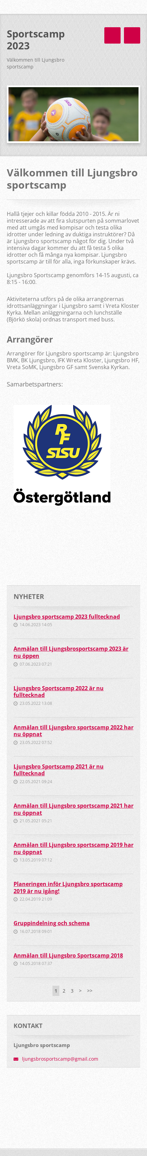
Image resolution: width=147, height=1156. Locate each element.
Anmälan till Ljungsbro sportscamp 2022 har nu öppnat (73, 731)
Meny (132, 35)
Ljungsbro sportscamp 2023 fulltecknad (67, 616)
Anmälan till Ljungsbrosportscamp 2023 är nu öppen (71, 652)
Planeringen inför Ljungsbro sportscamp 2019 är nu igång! (68, 887)
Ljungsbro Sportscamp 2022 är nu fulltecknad (59, 691)
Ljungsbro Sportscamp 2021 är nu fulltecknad (59, 770)
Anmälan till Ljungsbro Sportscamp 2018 (68, 955)
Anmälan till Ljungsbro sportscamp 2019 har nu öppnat (73, 848)
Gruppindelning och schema (52, 923)
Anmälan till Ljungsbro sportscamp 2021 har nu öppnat (73, 809)
